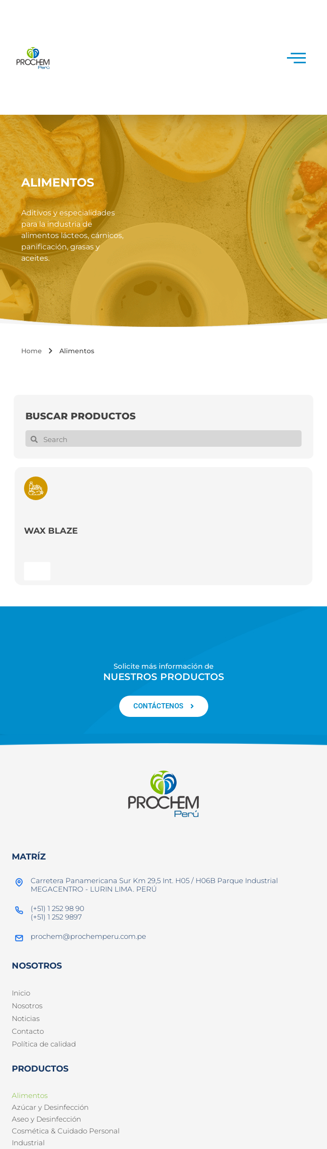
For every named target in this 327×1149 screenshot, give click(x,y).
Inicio (21, 992)
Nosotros (27, 1005)
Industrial (28, 1142)
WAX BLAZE (51, 531)
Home (31, 351)
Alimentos (30, 1095)
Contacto (28, 1031)
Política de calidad (44, 1043)
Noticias (26, 1018)
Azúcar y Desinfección (50, 1107)
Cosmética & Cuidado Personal (66, 1130)
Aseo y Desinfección (46, 1119)
